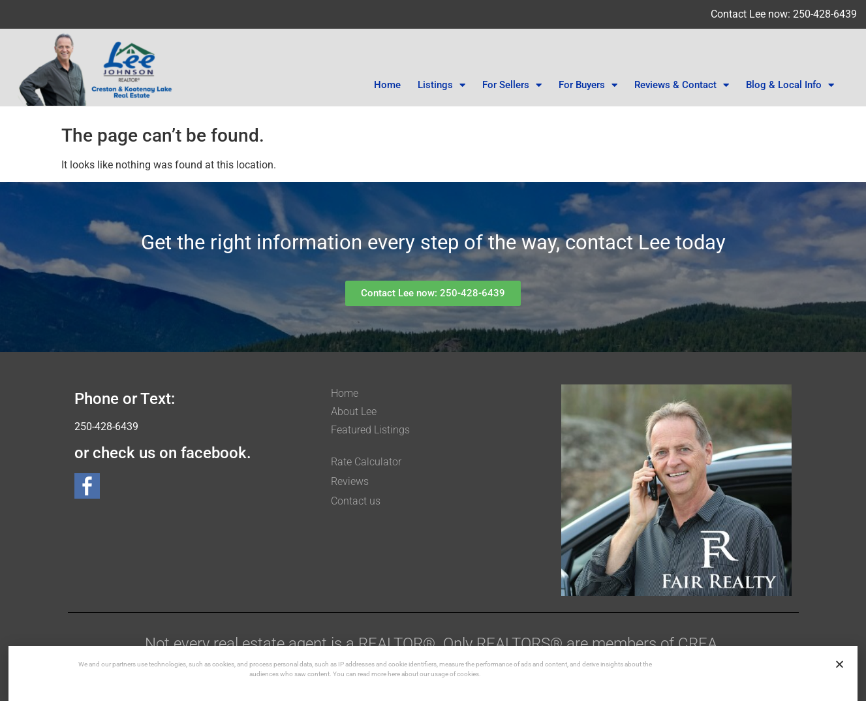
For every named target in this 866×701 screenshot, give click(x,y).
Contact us (355, 501)
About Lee (354, 411)
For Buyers (588, 85)
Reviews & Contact (681, 85)
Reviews (350, 481)
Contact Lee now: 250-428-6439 (784, 14)
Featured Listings (370, 430)
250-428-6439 (106, 426)
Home (387, 85)
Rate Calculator (366, 462)
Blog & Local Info (790, 85)
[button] (839, 664)
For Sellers (512, 85)
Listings (441, 85)
